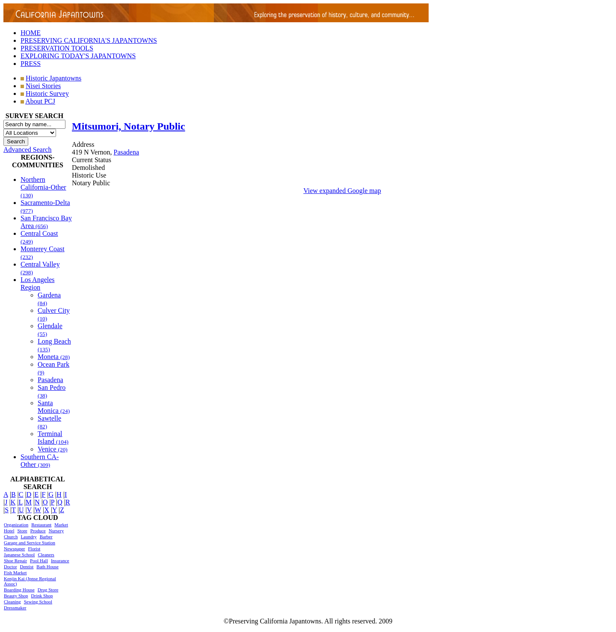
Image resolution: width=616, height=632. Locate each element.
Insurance (60, 560)
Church (11, 536)
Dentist (27, 566)
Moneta (54, 356)
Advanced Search (27, 149)
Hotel (9, 530)
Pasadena (50, 379)
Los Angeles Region (38, 283)
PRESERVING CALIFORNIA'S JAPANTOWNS (89, 40)
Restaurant (41, 524)
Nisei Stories (43, 85)
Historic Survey (47, 93)
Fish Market (15, 572)
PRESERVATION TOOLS (57, 48)
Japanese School (19, 554)
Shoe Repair (15, 560)
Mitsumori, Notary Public (128, 126)
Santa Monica (54, 406)
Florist (34, 548)
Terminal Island (53, 437)
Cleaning (12, 601)
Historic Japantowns (53, 78)
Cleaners (46, 554)
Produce (38, 530)
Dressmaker (15, 607)
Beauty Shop (16, 595)
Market (61, 524)
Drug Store (48, 589)
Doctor (10, 566)
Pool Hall (39, 560)
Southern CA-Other (40, 460)
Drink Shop (42, 595)
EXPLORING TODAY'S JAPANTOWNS (78, 55)
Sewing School (38, 601)
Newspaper (14, 548)
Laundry (28, 536)
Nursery (56, 530)
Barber (46, 536)
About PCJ (40, 101)
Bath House (47, 566)
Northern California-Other (43, 187)
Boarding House (19, 589)
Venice (53, 449)
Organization (16, 524)
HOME (31, 32)
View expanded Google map (342, 190)
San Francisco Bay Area (46, 221)
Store (22, 530)
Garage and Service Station (29, 542)
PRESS (31, 63)
